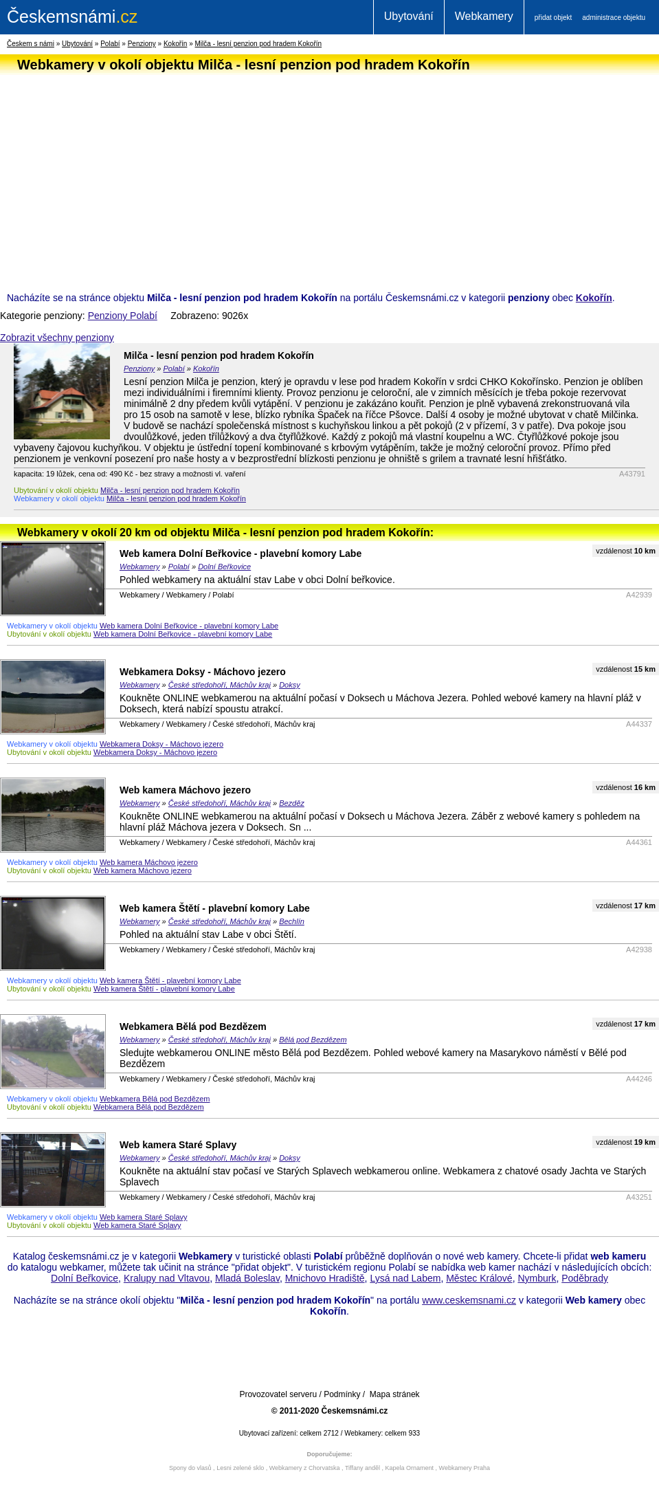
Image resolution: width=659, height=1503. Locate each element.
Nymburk (536, 1278)
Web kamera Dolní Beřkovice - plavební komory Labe (240, 553)
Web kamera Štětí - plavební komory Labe (215, 908)
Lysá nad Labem (405, 1278)
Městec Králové (479, 1278)
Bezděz (291, 803)
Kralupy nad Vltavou (167, 1278)
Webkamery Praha (464, 1467)
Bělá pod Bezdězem (312, 1039)
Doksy (289, 685)
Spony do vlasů (190, 1467)
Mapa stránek (395, 1394)
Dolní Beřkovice (224, 566)
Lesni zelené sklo (240, 1467)
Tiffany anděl (362, 1467)
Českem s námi (30, 43)
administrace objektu (613, 17)
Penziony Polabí (122, 315)
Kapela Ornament (409, 1467)
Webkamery (484, 16)
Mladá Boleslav (247, 1278)
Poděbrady (584, 1278)
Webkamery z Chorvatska (304, 1467)
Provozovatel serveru (278, 1394)
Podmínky (342, 1394)
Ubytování (409, 16)
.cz (72, 16)
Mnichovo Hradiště (325, 1278)
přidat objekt (553, 17)
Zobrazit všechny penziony (57, 337)
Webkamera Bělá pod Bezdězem (193, 1026)
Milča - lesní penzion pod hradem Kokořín (258, 43)
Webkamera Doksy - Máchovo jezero (203, 671)
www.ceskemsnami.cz (469, 1300)
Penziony (142, 43)
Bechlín (291, 921)
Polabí (110, 43)
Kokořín (175, 43)
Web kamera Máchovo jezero (185, 790)
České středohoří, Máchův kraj (219, 685)
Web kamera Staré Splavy (178, 1144)
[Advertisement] (326, 174)
